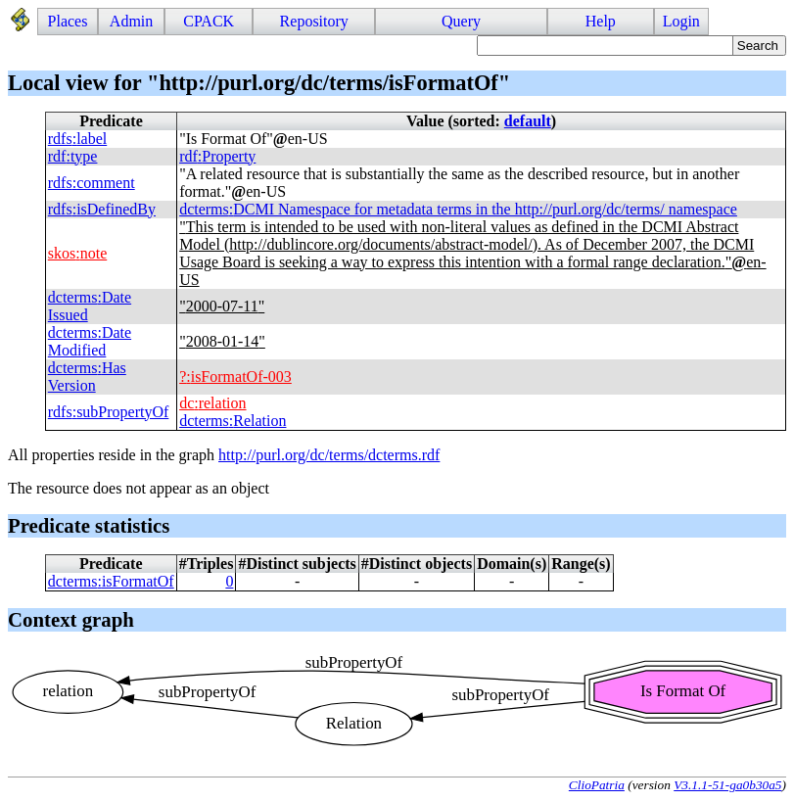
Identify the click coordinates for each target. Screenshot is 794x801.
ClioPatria (597, 784)
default (527, 121)
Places (68, 21)
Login (681, 21)
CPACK (208, 21)
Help (600, 21)
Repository (314, 21)
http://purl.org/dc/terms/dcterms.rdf (329, 455)
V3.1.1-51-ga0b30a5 (727, 784)
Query (461, 21)
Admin (131, 21)
